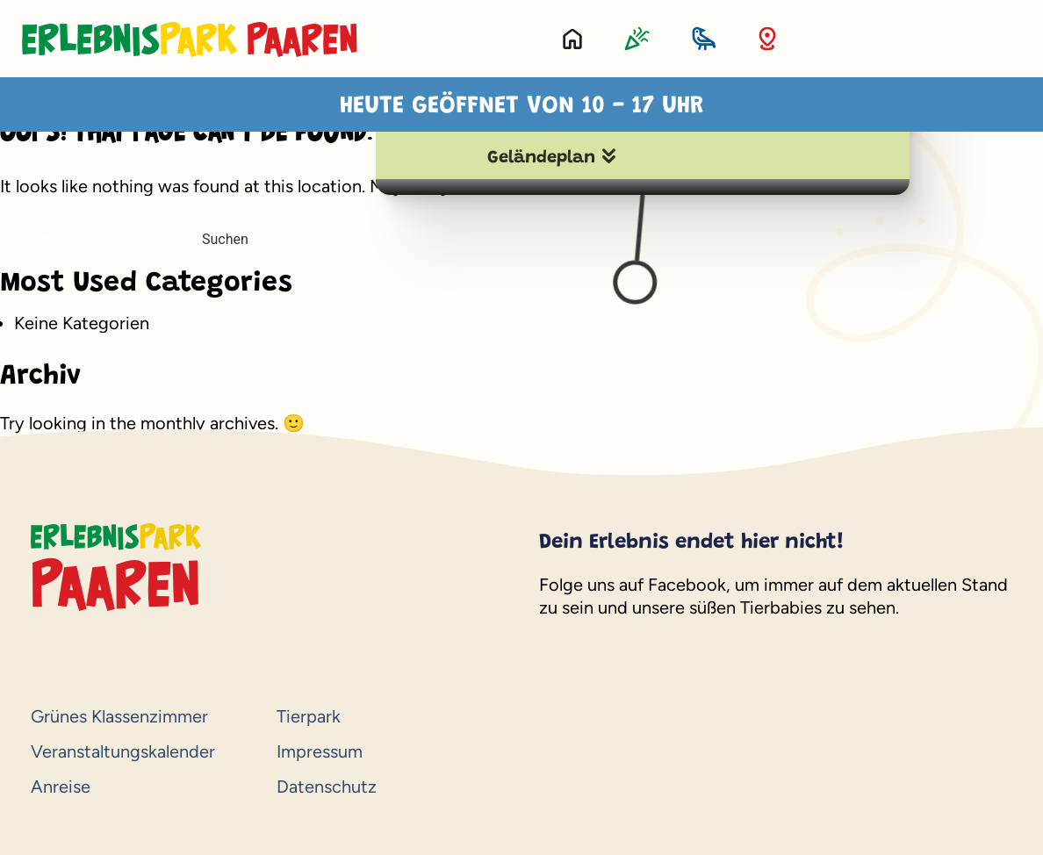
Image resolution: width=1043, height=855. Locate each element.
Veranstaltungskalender (123, 751)
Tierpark (309, 716)
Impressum (320, 751)
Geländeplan (541, 158)
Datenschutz (327, 786)
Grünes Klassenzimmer (119, 716)
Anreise (60, 786)
